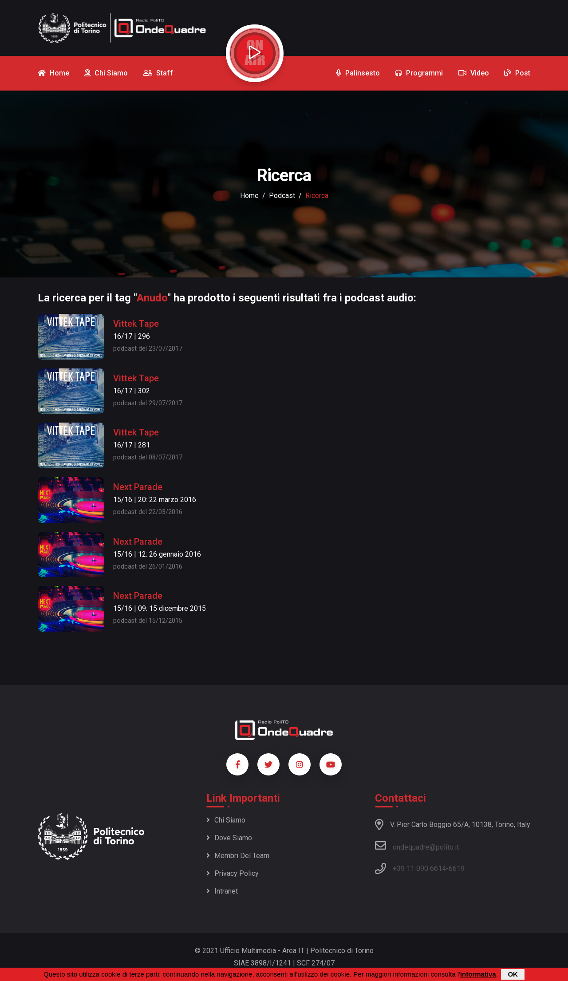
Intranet (222, 891)
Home (249, 195)
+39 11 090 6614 (419, 868)
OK (513, 974)
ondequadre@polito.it (417, 845)
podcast (282, 195)
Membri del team (237, 855)
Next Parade (137, 487)
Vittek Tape (136, 323)
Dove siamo (229, 838)
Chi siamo (225, 820)
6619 (457, 868)
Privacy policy (232, 873)
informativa (478, 974)
